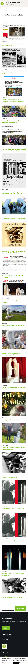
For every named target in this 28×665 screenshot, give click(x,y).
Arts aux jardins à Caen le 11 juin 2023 (11, 420)
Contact (5, 628)
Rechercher (20, 608)
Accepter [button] (16, 663)
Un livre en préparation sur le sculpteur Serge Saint (12, 301)
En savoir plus (22, 663)
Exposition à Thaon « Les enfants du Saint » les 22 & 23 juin (13, 574)
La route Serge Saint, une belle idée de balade (12, 597)
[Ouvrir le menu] (27, 3)
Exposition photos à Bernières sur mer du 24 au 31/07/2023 (13, 388)
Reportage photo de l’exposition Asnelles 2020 (13, 509)
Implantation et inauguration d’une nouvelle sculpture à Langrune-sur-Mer (14, 121)
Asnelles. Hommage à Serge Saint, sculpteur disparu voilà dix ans (14, 448)
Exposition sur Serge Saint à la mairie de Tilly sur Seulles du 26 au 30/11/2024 (14, 251)
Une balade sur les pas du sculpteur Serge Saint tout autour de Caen (13, 326)
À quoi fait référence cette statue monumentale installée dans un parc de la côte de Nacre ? (13, 101)
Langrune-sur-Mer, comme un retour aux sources (13, 72)
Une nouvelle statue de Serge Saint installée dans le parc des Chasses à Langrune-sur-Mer (14, 150)
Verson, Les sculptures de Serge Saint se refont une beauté (13, 44)
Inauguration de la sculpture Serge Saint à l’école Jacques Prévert (13, 219)
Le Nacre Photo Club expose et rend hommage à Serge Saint (11, 354)
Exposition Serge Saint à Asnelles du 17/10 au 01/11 (14, 541)
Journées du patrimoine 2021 (9, 477)
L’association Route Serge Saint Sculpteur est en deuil (13, 276)
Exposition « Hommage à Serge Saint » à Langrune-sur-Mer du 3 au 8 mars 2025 (12, 192)
